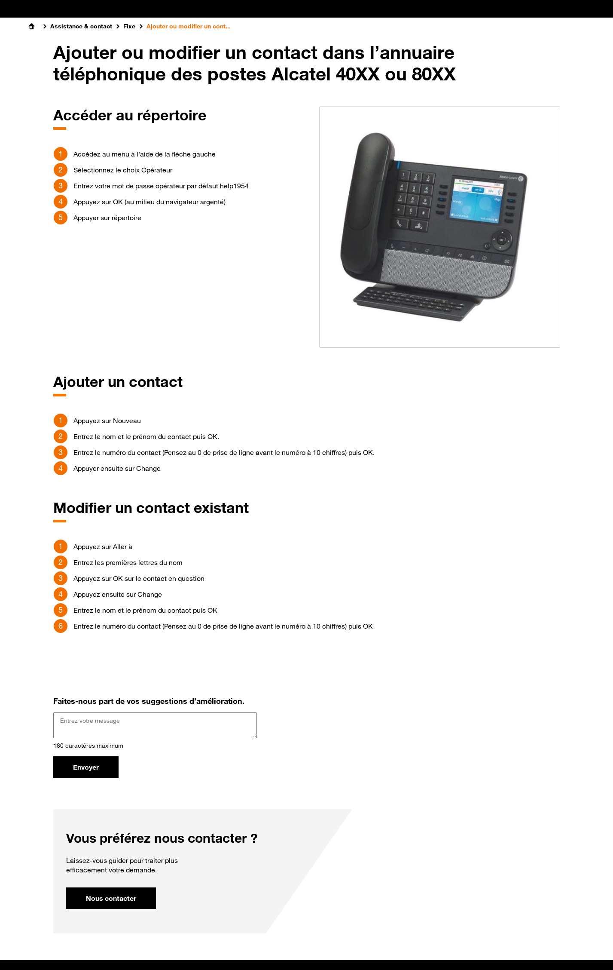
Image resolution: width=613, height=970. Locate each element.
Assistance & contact (81, 26)
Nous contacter (111, 898)
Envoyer (86, 767)
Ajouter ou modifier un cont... (188, 26)
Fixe (129, 26)
